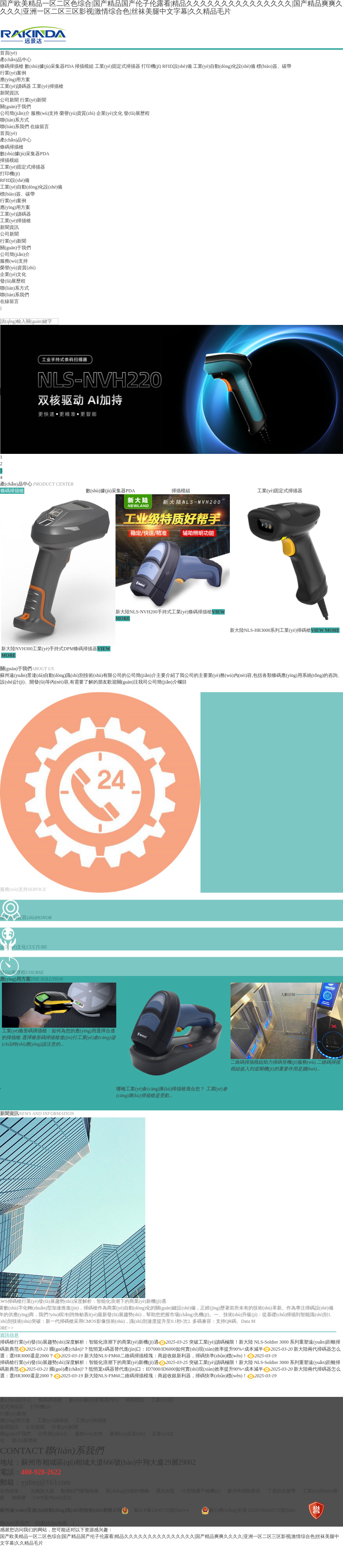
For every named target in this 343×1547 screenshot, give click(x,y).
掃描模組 (84, 66)
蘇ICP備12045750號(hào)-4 (161, 1510)
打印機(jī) (151, 66)
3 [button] (1, 470)
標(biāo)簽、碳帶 (17, 194)
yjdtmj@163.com (45, 1482)
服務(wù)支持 (45, 113)
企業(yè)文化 (109, 113)
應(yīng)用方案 (15, 79)
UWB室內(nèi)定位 (52, 1497)
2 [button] (1, 463)
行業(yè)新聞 (33, 100)
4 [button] (1, 477)
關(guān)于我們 (15, 106)
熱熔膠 (19, 1497)
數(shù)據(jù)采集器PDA (49, 66)
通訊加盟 (165, 1491)
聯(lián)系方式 (14, 120)
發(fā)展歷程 (136, 113)
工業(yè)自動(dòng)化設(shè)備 (224, 66)
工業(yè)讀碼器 (15, 86)
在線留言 (39, 126)
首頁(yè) (8, 53)
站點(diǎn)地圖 (51, 1523)
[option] (171, 389)
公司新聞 (9, 100)
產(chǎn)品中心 (15, 59)
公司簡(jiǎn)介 (15, 113)
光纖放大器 (42, 1491)
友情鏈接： (11, 1491)
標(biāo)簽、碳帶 (273, 66)
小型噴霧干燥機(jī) (201, 1491)
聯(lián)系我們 (14, 126)
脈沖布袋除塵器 (243, 1491)
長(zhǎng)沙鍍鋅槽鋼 (127, 1491)
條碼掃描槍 (11, 66)
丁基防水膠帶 (281, 1491)
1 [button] (1, 457)
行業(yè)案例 (13, 73)
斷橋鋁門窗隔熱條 (80, 1491)
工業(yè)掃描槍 (47, 86)
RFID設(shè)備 (176, 66)
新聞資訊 (9, 93)
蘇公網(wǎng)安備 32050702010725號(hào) (252, 1510)
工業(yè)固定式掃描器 (117, 66)
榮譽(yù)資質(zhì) (77, 113)
